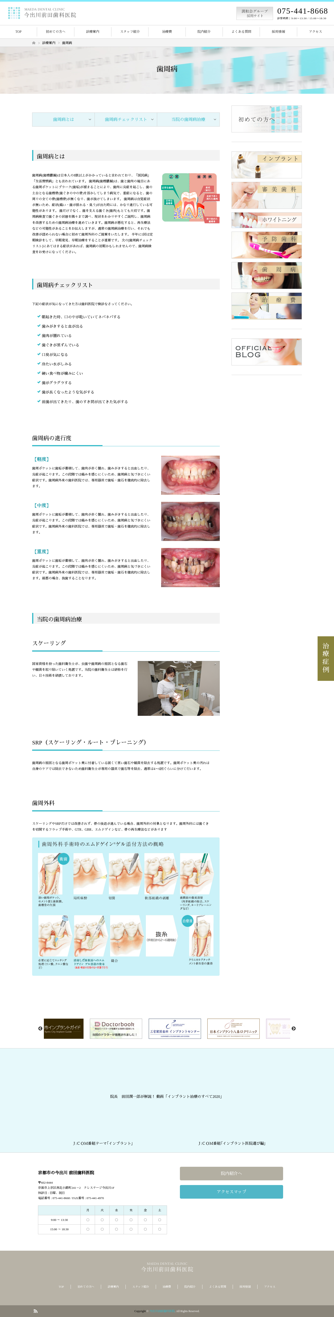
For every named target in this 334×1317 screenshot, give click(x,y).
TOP (18, 32)
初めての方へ (55, 32)
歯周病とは (63, 119)
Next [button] (293, 1028)
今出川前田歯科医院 (162, 1311)
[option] (75, 1029)
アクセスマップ (231, 1191)
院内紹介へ (231, 1173)
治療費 (167, 32)
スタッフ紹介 (130, 32)
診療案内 (92, 32)
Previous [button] (40, 1028)
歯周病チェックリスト (126, 119)
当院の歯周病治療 (188, 119)
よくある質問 (241, 32)
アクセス (315, 32)
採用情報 (278, 32)
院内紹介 (204, 32)
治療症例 (326, 658)
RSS (35, 1310)
